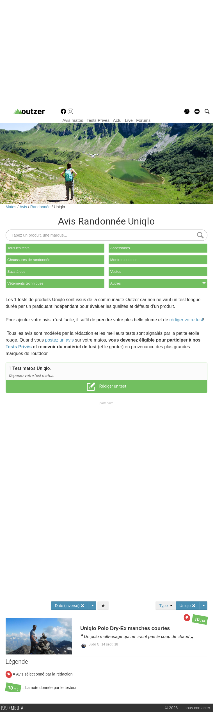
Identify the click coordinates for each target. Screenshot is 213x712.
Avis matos (72, 120)
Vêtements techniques (25, 283)
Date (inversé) (69, 605)
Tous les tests (18, 248)
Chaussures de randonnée (28, 260)
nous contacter (197, 708)
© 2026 (171, 708)
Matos (11, 207)
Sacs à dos (16, 271)
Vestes (115, 271)
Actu (117, 120)
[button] (197, 111)
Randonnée (41, 207)
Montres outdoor (123, 260)
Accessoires (120, 248)
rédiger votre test (186, 319)
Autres (158, 283)
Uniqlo (59, 207)
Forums (143, 120)
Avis (24, 207)
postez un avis (59, 340)
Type (165, 605)
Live (129, 120)
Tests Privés (98, 120)
